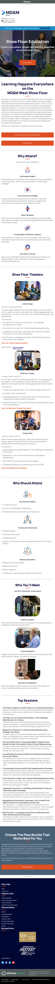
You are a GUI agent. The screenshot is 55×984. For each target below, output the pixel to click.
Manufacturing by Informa (9, 900)
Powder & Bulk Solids (8, 921)
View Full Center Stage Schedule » (14, 343)
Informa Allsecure (7, 903)
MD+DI (3, 912)
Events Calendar (6, 898)
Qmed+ (4, 926)
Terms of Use (27, 979)
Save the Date (27, 62)
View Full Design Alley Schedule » (14, 468)
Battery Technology (7, 923)
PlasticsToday (6, 919)
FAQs (3, 889)
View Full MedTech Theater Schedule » (16, 408)
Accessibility (6, 979)
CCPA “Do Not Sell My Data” (10, 905)
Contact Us (5, 891)
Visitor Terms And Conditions (42, 979)
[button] (27, 134)
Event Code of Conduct (8, 981)
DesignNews (5, 916)
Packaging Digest (7, 914)
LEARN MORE (45, 28)
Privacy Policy (16, 979)
